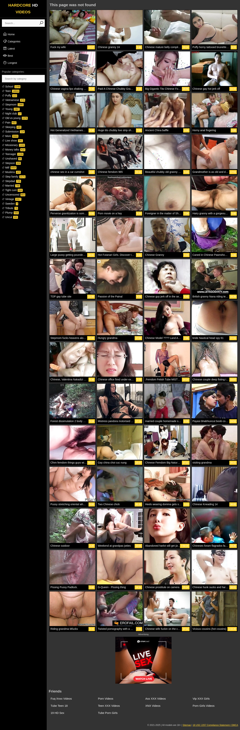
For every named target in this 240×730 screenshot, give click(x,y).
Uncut (10, 217)
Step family (14, 176)
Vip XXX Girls (201, 698)
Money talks (13, 149)
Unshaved (12, 158)
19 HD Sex (57, 712)
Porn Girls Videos (203, 705)
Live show (12, 140)
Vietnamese (13, 100)
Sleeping (11, 127)
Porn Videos (105, 698)
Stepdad (11, 181)
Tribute (10, 208)
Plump (10, 212)
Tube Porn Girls (108, 712)
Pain (9, 122)
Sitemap (187, 725)
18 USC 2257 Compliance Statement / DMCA (215, 725)
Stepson (11, 163)
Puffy (9, 95)
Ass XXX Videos (155, 698)
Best (8, 55)
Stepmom (13, 104)
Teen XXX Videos (109, 705)
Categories (11, 41)
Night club (12, 113)
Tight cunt (12, 190)
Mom (10, 136)
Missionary (13, 145)
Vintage (11, 199)
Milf (9, 167)
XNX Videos (152, 705)
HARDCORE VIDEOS (23, 8)
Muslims (11, 172)
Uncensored (13, 194)
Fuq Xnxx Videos (61, 698)
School (11, 86)
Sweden (10, 203)
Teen (10, 91)
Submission (13, 131)
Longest (10, 63)
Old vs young (15, 118)
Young (11, 109)
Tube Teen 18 (59, 705)
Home (9, 34)
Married (11, 185)
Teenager (12, 154)
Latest (9, 48)
